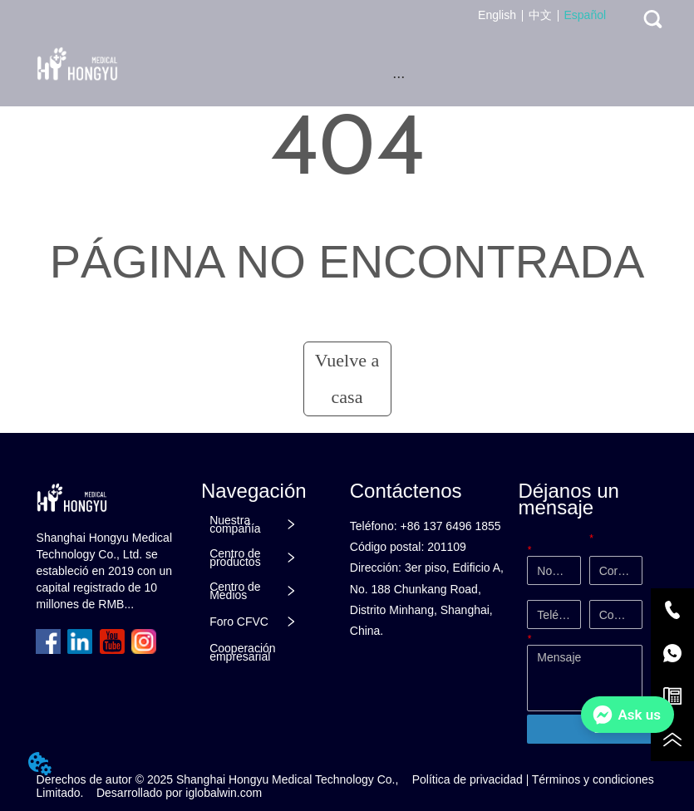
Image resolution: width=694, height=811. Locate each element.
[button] (398, 77)
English (497, 15)
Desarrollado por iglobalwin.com (179, 792)
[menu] (398, 76)
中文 (540, 15)
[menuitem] (398, 76)
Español (585, 15)
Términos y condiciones (593, 779)
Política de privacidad (467, 779)
